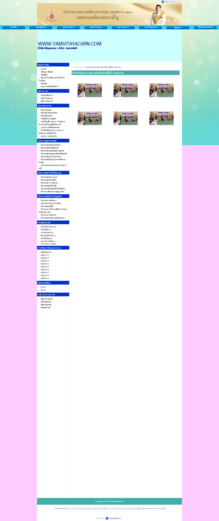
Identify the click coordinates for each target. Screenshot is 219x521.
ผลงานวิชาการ (123, 27)
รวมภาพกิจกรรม (150, 27)
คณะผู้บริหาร (41, 27)
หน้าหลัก (13, 27)
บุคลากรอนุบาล (68, 27)
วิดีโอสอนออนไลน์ (205, 27)
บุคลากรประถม (96, 27)
